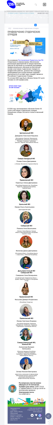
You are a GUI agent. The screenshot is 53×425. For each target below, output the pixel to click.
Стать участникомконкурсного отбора (20, 42)
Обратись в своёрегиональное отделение (33, 43)
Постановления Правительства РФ (30, 60)
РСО (10, 28)
